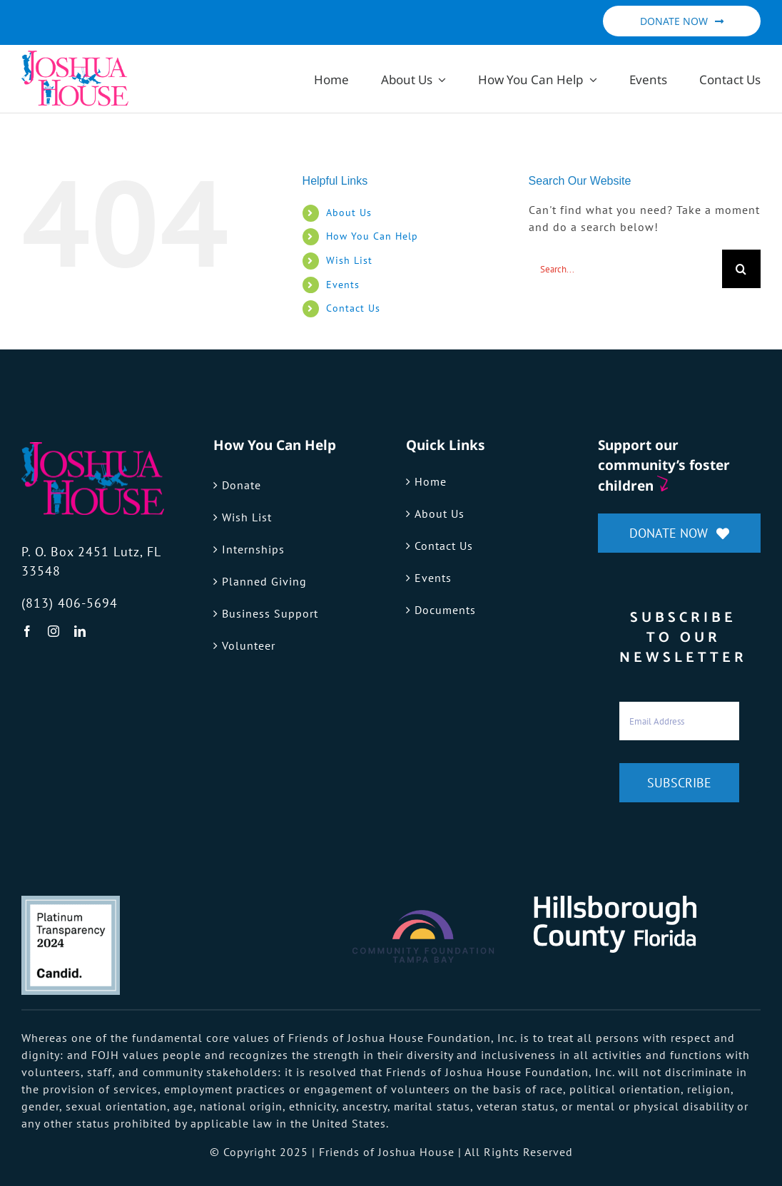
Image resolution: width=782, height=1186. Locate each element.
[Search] (741, 269)
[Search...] (625, 269)
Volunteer (248, 645)
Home (431, 481)
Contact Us (353, 308)
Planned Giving (264, 581)
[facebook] (27, 631)
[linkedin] (80, 631)
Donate (241, 485)
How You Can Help (372, 236)
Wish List (349, 260)
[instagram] (54, 631)
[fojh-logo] (92, 448)
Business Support (270, 613)
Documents (445, 610)
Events (343, 284)
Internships (253, 549)
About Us (349, 212)
